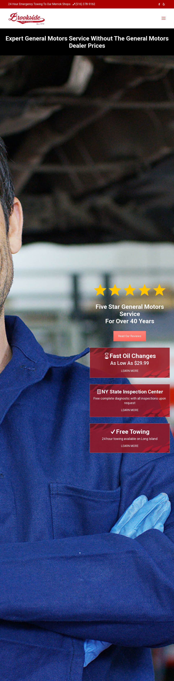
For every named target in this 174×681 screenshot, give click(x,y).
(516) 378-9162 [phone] (85, 4)
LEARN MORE (129, 371)
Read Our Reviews (129, 336)
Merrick (57, 4)
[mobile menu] (164, 18)
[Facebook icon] (159, 4)
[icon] (163, 4)
